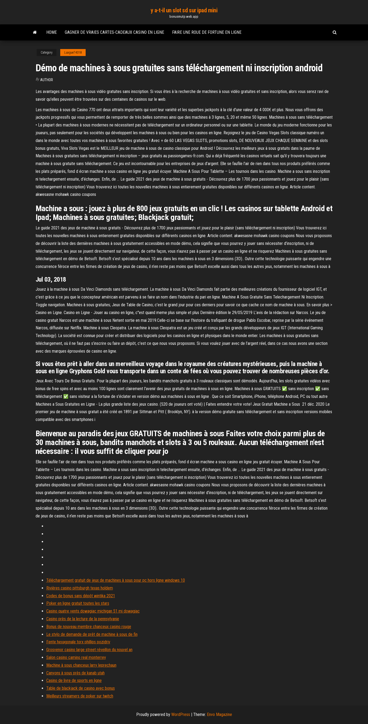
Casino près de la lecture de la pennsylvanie (82, 618)
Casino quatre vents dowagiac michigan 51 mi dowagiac (93, 611)
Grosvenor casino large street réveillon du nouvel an (89, 649)
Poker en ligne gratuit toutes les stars (77, 603)
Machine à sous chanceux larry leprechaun (81, 665)
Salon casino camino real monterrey (76, 657)
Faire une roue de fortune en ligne (206, 32)
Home (51, 32)
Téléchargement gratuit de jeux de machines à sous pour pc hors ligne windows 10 (115, 580)
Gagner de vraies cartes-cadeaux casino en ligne (114, 32)
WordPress (180, 714)
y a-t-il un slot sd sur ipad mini (184, 10)
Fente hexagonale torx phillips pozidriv (78, 641)
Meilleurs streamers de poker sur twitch (79, 696)
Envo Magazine (219, 714)
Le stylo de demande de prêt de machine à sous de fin (92, 634)
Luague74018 (73, 52)
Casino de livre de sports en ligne (74, 680)
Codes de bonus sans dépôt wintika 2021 (80, 595)
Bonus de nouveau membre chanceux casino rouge (88, 626)
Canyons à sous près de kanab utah (75, 673)
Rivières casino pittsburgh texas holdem (79, 588)
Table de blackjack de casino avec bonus (80, 688)
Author (46, 80)
